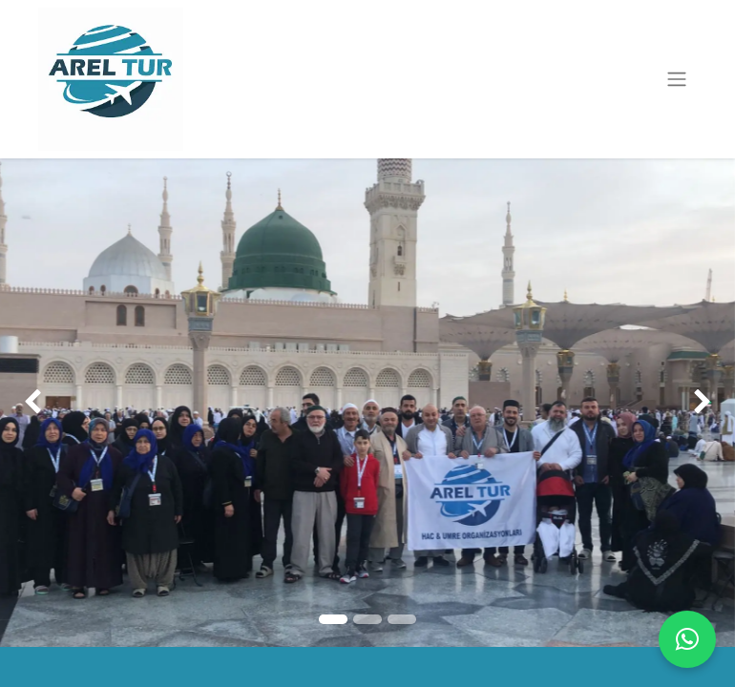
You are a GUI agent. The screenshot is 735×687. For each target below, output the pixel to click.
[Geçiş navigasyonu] (677, 79)
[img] (29, 402)
